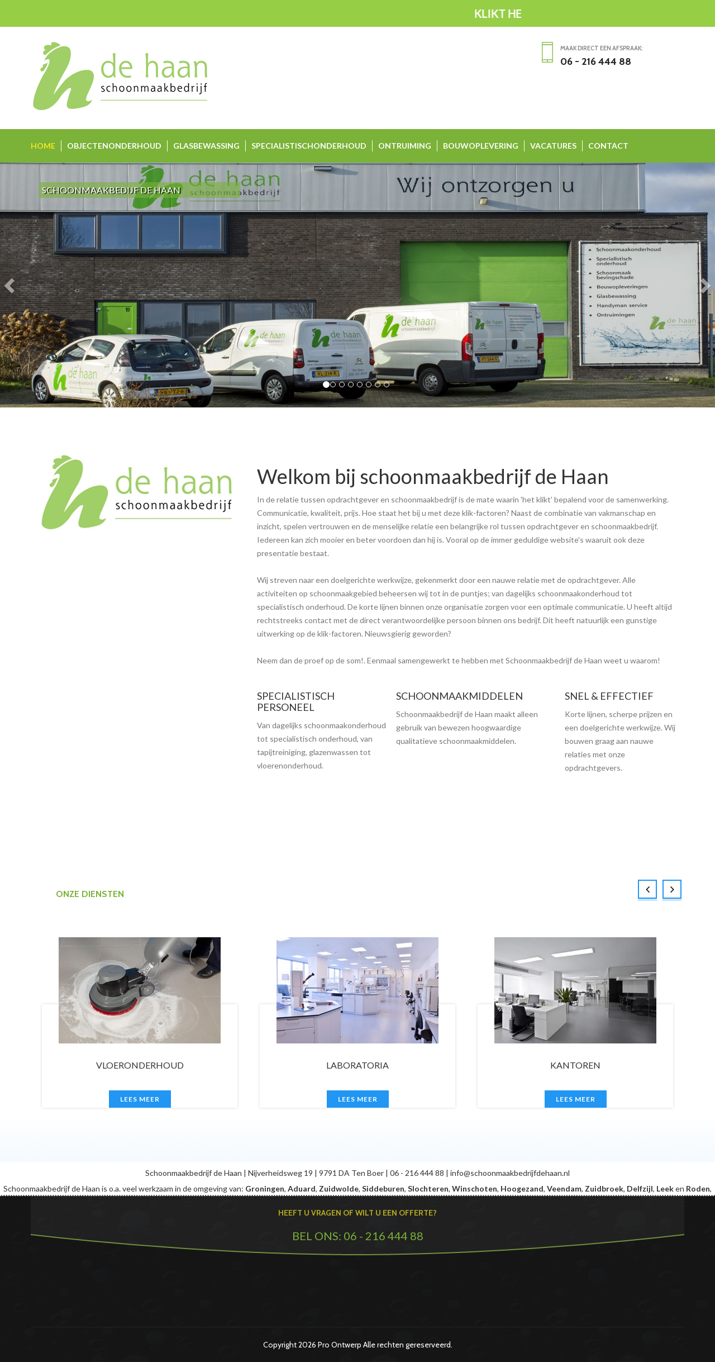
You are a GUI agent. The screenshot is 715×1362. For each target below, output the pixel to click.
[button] (10, 285)
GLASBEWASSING (206, 145)
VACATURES (553, 145)
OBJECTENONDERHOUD (114, 145)
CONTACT (608, 145)
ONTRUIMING (404, 145)
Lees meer (140, 1099)
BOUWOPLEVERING (480, 145)
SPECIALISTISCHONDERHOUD (308, 145)
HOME (43, 145)
